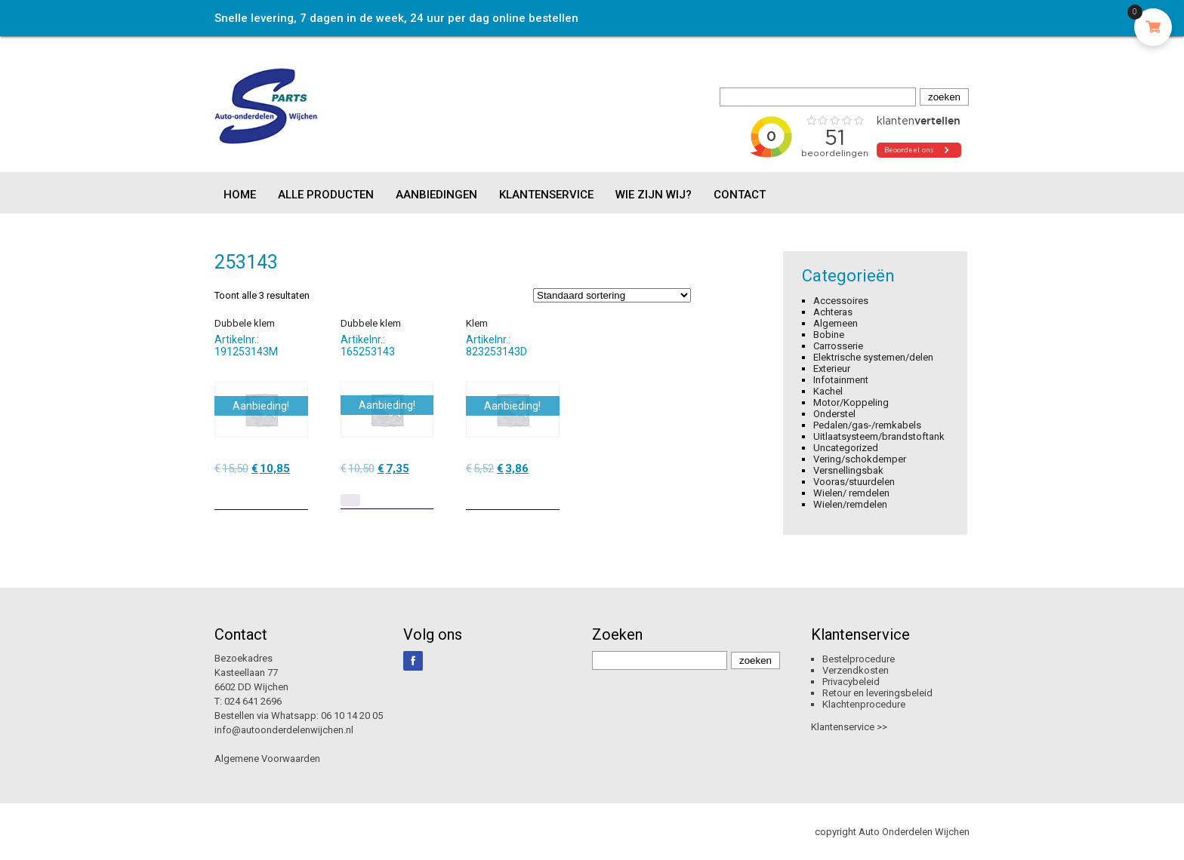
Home (240, 194)
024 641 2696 (253, 701)
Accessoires (840, 300)
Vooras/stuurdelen (854, 481)
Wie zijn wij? (653, 194)
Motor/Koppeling (851, 402)
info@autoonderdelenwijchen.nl (283, 730)
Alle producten (326, 194)
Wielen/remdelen (850, 504)
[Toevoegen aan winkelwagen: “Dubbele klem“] (298, 492)
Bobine (828, 334)
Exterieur (831, 368)
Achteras (833, 312)
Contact (740, 194)
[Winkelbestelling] (612, 295)
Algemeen (835, 323)
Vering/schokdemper (859, 459)
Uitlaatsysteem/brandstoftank (879, 436)
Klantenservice (546, 194)
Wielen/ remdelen (851, 493)
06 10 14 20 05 (352, 715)
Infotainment (840, 379)
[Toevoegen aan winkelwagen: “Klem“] (550, 492)
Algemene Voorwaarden (267, 758)
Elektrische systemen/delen (873, 357)
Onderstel (834, 413)
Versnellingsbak (848, 470)
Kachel (828, 391)
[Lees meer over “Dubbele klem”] (350, 500)
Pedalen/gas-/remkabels (867, 425)
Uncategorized (845, 447)
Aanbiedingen (436, 194)
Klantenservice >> (849, 727)
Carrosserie (838, 346)
